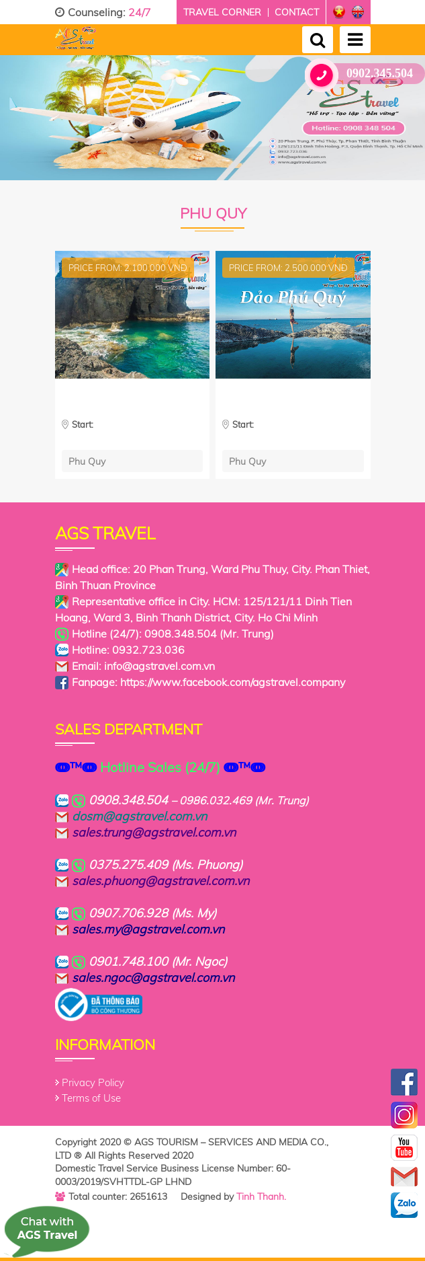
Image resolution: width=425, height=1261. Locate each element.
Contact (297, 12)
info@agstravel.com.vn (159, 666)
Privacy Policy (93, 1082)
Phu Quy (86, 461)
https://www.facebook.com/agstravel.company (232, 682)
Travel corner (222, 12)
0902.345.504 (364, 73)
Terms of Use (91, 1098)
